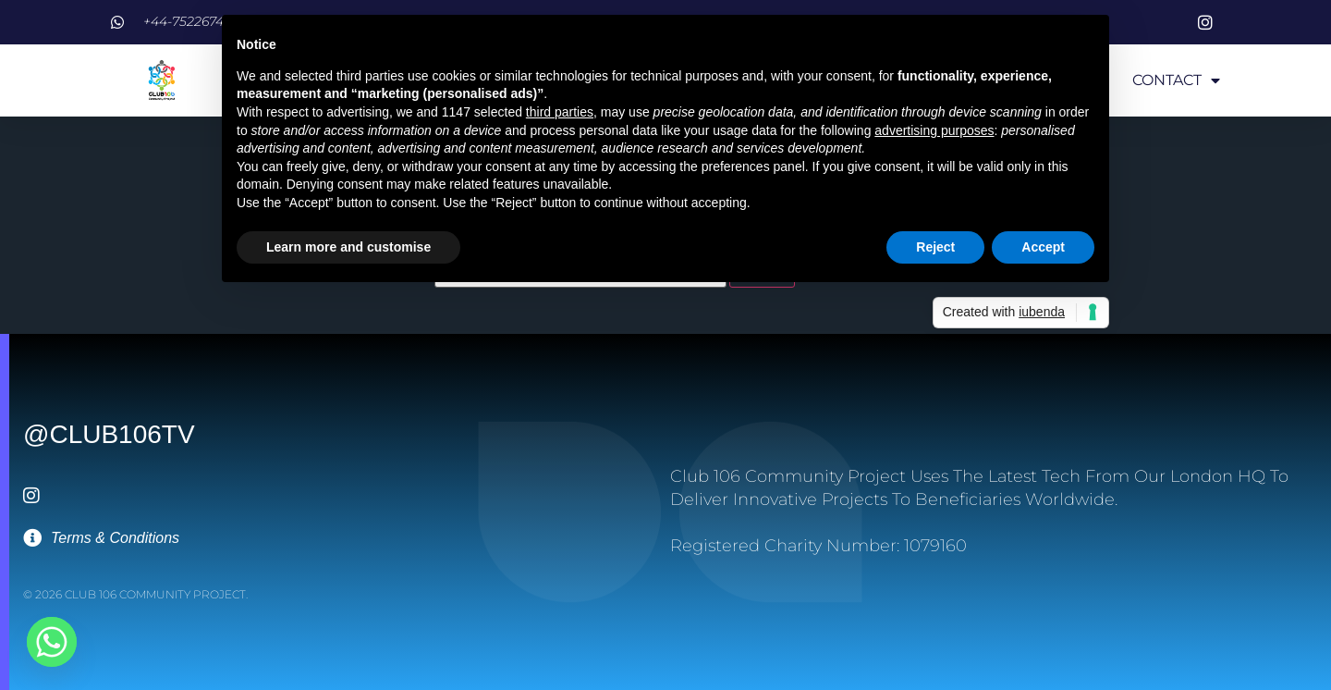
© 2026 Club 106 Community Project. (135, 594)
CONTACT (1176, 80)
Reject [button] (935, 247)
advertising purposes (934, 130)
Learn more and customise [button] (348, 247)
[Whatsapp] (52, 642)
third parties (559, 112)
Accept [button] (1043, 247)
